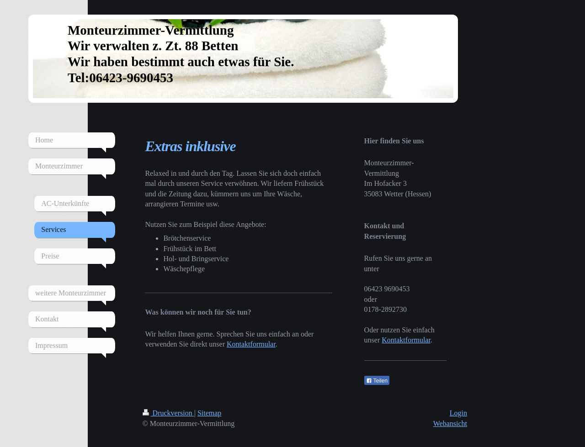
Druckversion (168, 413)
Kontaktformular (251, 344)
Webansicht (450, 423)
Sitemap (209, 413)
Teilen (377, 381)
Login (458, 413)
